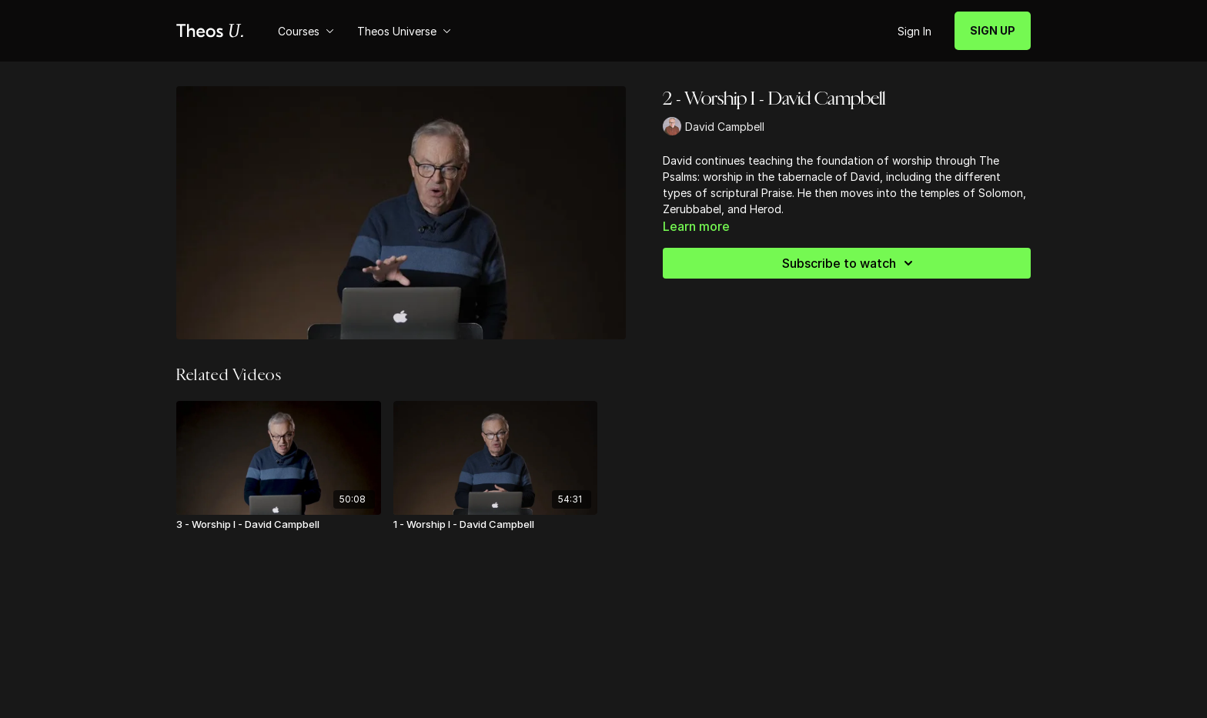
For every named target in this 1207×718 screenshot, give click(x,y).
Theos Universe (404, 31)
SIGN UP (992, 30)
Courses (306, 31)
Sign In (914, 31)
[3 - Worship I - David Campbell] (278, 525)
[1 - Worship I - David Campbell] (495, 525)
